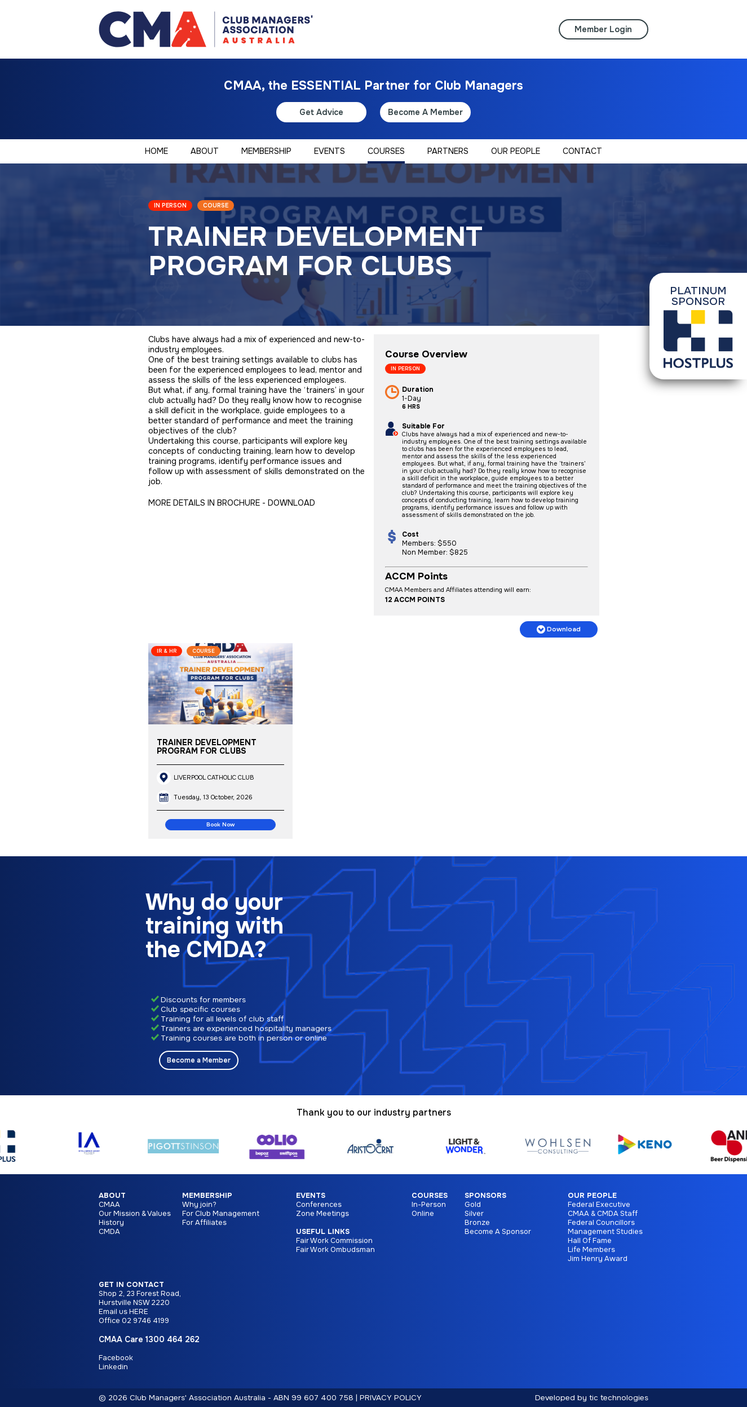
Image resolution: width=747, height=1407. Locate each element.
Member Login (603, 29)
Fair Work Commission (334, 1240)
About (112, 1195)
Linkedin (113, 1366)
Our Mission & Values (135, 1213)
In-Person (429, 1204)
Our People (592, 1195)
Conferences (319, 1204)
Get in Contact (131, 1284)
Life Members (591, 1249)
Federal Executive (599, 1204)
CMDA (109, 1231)
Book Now (220, 824)
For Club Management (220, 1213)
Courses (430, 1195)
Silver (474, 1213)
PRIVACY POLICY (391, 1397)
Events (310, 1195)
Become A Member (425, 112)
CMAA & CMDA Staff (603, 1213)
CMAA (109, 1204)
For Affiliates (204, 1222)
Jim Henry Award (597, 1258)
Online (423, 1213)
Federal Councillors (601, 1222)
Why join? (199, 1204)
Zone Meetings (322, 1213)
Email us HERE (123, 1311)
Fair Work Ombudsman (335, 1249)
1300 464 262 (172, 1339)
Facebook (116, 1357)
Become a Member (199, 1060)
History (111, 1222)
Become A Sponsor (498, 1231)
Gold (473, 1204)
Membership (207, 1195)
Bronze (477, 1222)
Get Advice (321, 112)
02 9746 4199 (145, 1320)
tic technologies (618, 1397)
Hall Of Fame (590, 1240)
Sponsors (485, 1195)
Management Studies (605, 1231)
